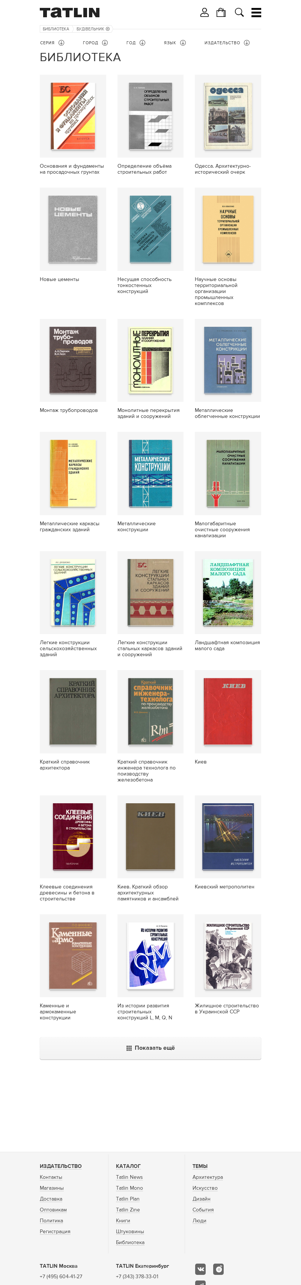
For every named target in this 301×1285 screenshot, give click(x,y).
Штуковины (130, 1231)
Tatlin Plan (128, 1199)
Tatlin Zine (128, 1210)
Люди (199, 1220)
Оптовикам (53, 1210)
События (203, 1210)
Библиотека (56, 29)
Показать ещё (150, 1048)
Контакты (51, 1177)
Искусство (205, 1188)
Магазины (52, 1188)
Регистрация (55, 1231)
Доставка (51, 1199)
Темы (200, 1166)
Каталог (128, 1166)
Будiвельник (93, 29)
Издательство (61, 1166)
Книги (123, 1220)
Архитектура (208, 1177)
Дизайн (202, 1199)
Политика (51, 1220)
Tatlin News (129, 1177)
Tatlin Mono (129, 1188)
